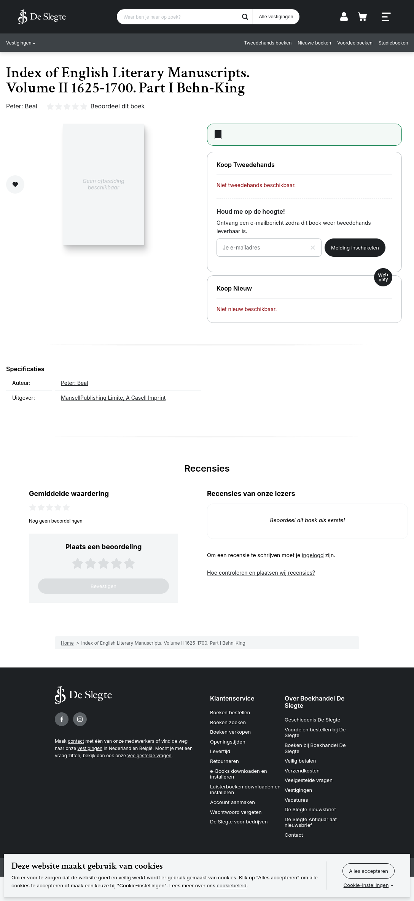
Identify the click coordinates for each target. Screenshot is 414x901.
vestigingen (90, 748)
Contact (294, 835)
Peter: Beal (21, 106)
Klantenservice (232, 698)
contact (76, 741)
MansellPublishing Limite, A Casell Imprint (113, 397)
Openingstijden (227, 742)
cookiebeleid (232, 885)
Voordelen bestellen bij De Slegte (315, 732)
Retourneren (224, 761)
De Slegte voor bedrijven (239, 821)
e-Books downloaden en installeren (238, 774)
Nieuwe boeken (314, 43)
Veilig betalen (300, 761)
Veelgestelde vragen (149, 755)
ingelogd (312, 555)
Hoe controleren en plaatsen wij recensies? (261, 572)
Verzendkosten (302, 771)
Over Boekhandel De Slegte (315, 701)
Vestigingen (19, 43)
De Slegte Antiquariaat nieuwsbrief (311, 822)
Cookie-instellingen (366, 885)
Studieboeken (393, 43)
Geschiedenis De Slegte (312, 720)
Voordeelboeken (355, 43)
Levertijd (220, 751)
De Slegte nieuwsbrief (310, 809)
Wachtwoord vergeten (236, 812)
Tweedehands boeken (267, 43)
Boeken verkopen (230, 732)
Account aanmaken (232, 802)
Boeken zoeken (228, 722)
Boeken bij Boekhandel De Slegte (315, 748)
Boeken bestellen (230, 712)
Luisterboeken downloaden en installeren (245, 789)
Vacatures (296, 800)
